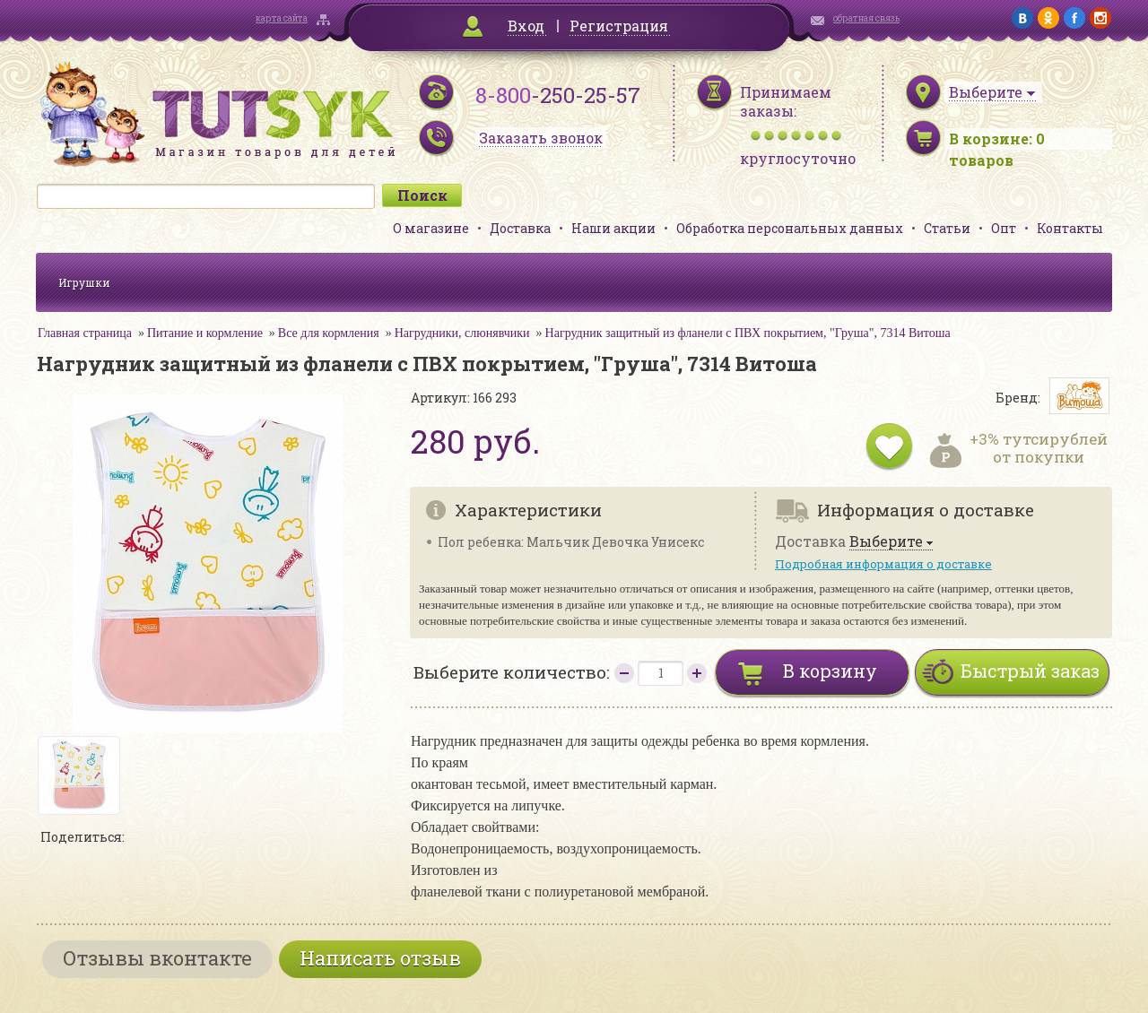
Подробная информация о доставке (883, 564)
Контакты (1070, 228)
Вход (526, 25)
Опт (1003, 228)
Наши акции (613, 228)
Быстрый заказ (1030, 670)
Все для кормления (328, 333)
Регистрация (619, 25)
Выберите (886, 541)
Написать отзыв (380, 958)
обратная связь (866, 18)
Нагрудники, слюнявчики (462, 333)
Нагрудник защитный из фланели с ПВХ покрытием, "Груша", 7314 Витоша (748, 333)
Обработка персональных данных (789, 228)
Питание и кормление (205, 333)
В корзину (830, 670)
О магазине (431, 228)
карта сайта (282, 18)
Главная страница (85, 333)
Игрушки (84, 282)
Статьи (947, 228)
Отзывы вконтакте (157, 958)
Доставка (520, 228)
